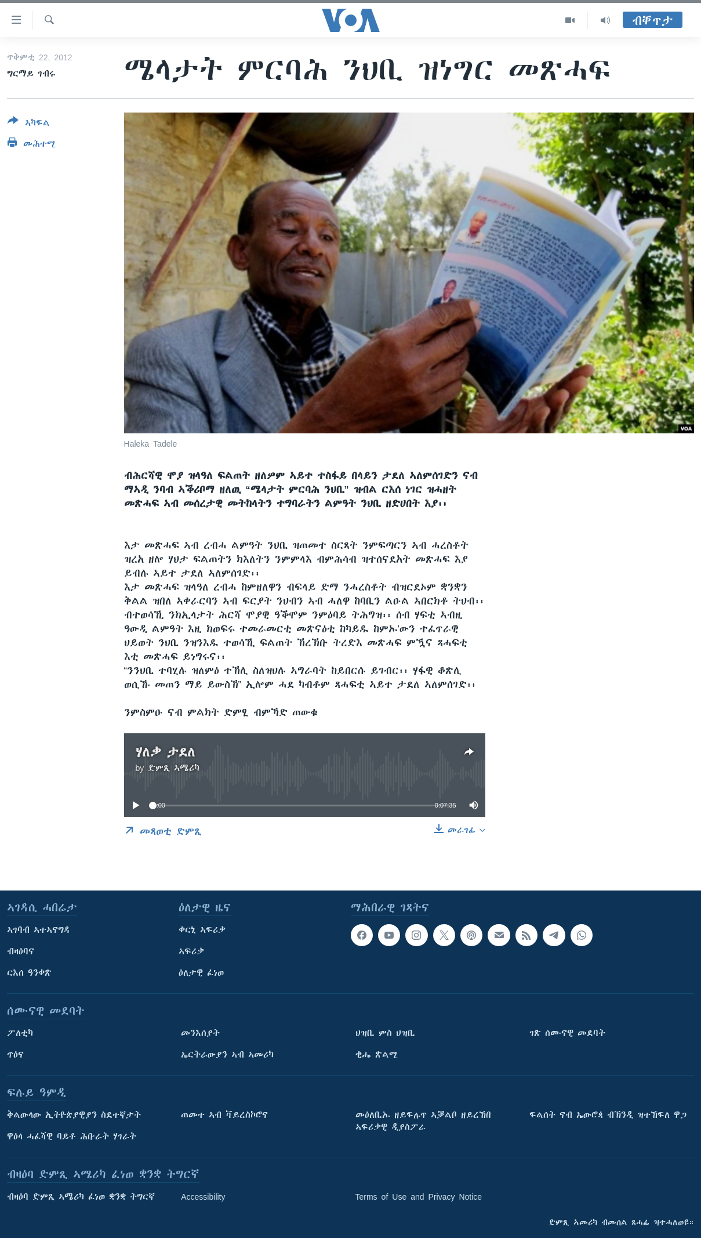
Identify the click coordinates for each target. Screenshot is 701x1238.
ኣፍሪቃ (191, 951)
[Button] (29, 124)
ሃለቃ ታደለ (165, 752)
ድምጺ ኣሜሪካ (173, 768)
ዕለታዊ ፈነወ (201, 973)
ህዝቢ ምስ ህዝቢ (385, 1033)
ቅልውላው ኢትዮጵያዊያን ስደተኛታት (74, 1115)
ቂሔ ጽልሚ (376, 1054)
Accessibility (203, 1197)
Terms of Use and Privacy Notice (418, 1197)
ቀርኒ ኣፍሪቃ (202, 930)
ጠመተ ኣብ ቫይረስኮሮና (224, 1115)
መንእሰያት (200, 1033)
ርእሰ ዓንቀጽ (29, 973)
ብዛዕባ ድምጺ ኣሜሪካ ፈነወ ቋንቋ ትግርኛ (81, 1197)
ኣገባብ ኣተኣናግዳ (38, 930)
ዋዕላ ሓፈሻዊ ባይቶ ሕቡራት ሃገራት (71, 1136)
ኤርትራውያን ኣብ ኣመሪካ (227, 1054)
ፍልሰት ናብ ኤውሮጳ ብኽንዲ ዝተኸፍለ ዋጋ (608, 1115)
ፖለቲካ (20, 1033)
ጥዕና (15, 1054)
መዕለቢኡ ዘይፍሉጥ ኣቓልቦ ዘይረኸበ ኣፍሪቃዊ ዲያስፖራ (423, 1121)
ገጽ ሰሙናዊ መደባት (567, 1033)
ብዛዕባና (20, 951)
